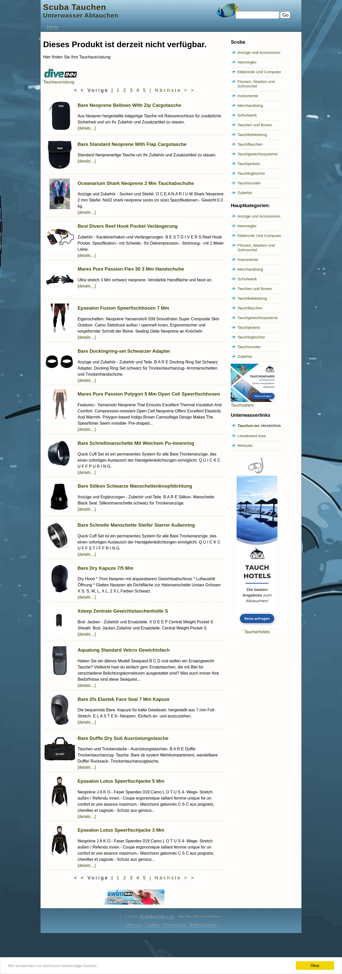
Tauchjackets (248, 163)
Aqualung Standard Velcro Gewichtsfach (124, 650)
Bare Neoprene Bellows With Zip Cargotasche (129, 105)
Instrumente (247, 96)
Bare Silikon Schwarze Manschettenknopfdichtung (135, 486)
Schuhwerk (247, 115)
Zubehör (244, 193)
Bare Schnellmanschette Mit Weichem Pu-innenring (136, 443)
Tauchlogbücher (251, 173)
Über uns (133, 924)
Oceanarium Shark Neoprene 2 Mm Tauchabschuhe (136, 183)
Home (52, 27)
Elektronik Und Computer (259, 72)
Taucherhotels (257, 629)
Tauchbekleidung (252, 134)
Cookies (152, 924)
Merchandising (250, 105)
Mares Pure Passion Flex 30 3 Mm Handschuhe (131, 269)
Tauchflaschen (249, 144)
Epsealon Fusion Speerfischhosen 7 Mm (123, 308)
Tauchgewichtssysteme (257, 154)
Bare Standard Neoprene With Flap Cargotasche (132, 144)
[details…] (87, 128)
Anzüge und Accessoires (258, 52)
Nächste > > (175, 90)
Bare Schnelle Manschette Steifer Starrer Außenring (136, 525)
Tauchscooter (249, 183)
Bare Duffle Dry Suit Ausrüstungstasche (123, 738)
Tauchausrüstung (60, 79)
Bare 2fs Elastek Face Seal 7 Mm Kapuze (124, 699)
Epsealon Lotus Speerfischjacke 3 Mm (121, 830)
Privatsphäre (174, 924)
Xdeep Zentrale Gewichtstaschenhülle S (123, 611)
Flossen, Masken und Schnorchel (256, 83)
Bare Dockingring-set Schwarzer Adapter (124, 351)
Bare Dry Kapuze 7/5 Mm (105, 568)
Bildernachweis (203, 924)
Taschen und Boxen (254, 125)
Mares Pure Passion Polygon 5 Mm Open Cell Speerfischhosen (149, 394)
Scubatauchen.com (157, 916)
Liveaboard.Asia (251, 436)
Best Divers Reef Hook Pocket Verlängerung (128, 226)
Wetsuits (244, 445)
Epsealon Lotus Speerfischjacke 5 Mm (121, 781)
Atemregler (246, 62)
